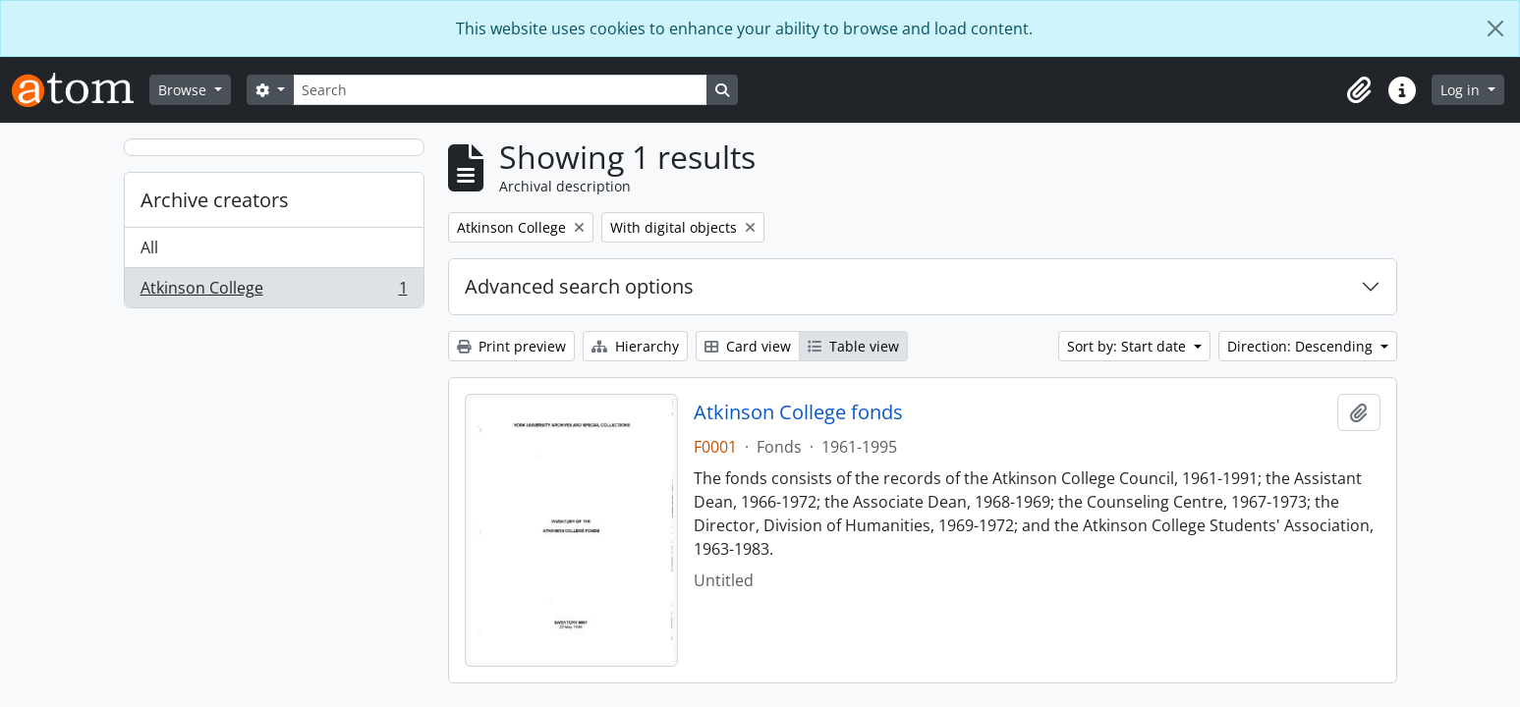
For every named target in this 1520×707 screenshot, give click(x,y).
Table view (853, 346)
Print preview (511, 346)
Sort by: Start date (1128, 346)
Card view (747, 346)
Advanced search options (579, 286)
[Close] (1495, 28)
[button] (1358, 90)
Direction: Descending (1302, 346)
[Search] (500, 90)
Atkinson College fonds (798, 412)
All (149, 247)
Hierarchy (635, 346)
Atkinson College (274, 291)
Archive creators (215, 200)
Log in (1462, 90)
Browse (184, 90)
